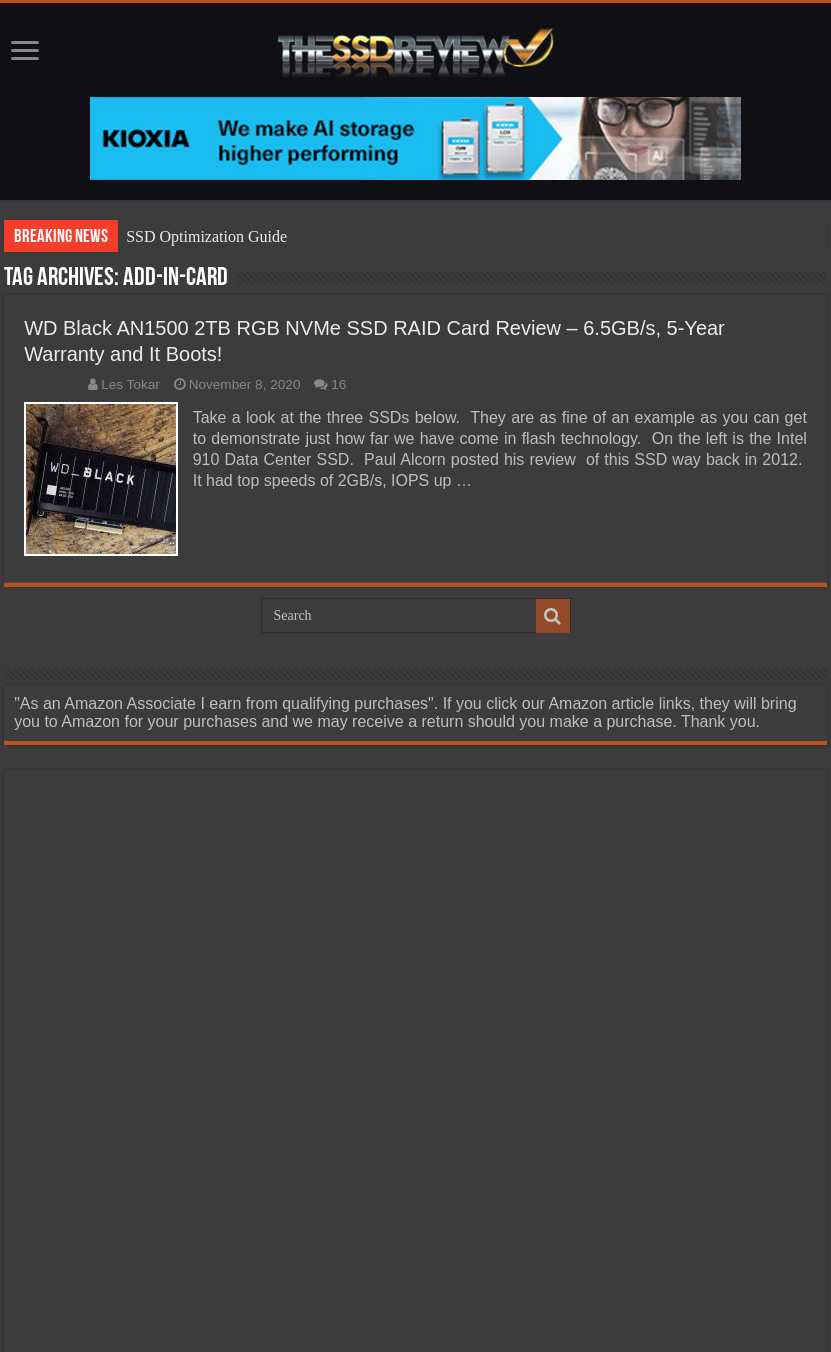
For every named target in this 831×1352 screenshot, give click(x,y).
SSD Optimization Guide (206, 236)
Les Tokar (130, 384)
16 (338, 384)
